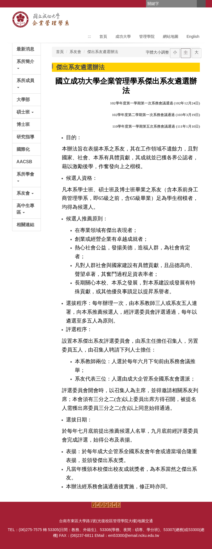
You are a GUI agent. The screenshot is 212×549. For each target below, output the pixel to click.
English (193, 36)
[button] (26, 65)
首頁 (103, 36)
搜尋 (201, 3)
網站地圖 (170, 36)
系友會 (75, 51)
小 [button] (175, 52)
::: (89, 36)
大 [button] (196, 52)
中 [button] (186, 52)
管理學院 (147, 36)
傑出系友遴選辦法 (102, 51)
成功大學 (123, 36)
